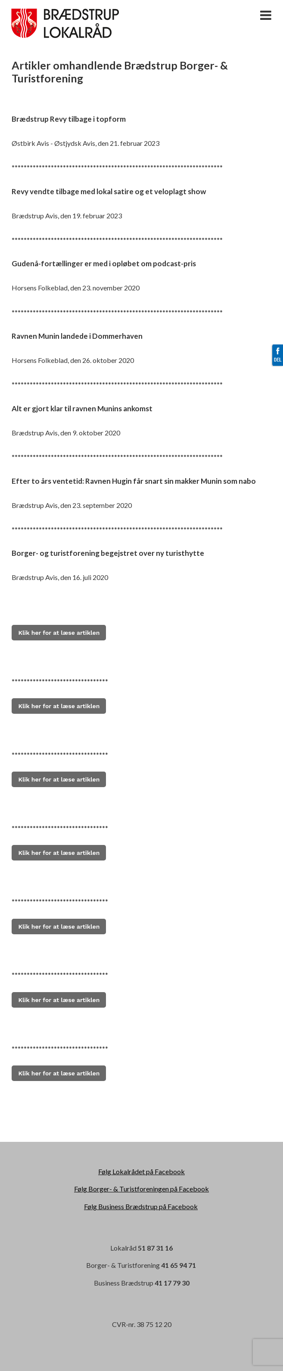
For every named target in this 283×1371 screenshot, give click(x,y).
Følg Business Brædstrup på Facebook (141, 1206)
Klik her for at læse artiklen (59, 779)
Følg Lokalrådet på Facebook (141, 1171)
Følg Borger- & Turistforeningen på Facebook (141, 1189)
